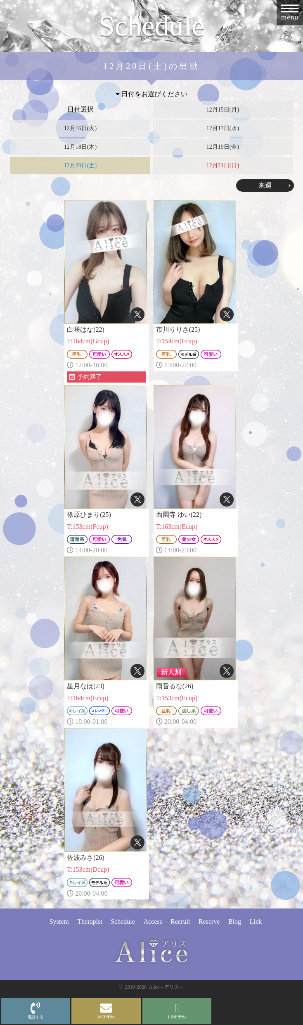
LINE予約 (177, 1010)
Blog (234, 921)
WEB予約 (106, 1010)
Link (256, 921)
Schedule (123, 921)
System (59, 921)
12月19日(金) (222, 147)
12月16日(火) (80, 128)
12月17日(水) (222, 128)
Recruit (180, 921)
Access (152, 921)
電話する (35, 1010)
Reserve (209, 921)
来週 (265, 185)
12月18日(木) (80, 147)
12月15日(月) (222, 110)
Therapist (89, 921)
